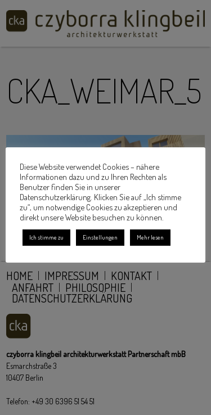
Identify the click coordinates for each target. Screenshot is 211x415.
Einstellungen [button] (100, 237)
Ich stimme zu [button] (46, 237)
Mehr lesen (150, 237)
